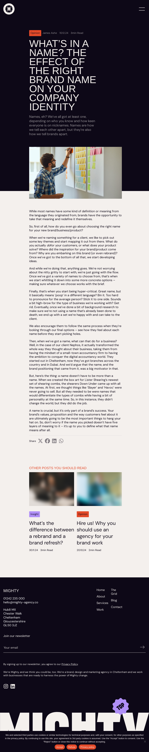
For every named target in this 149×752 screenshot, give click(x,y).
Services (102, 603)
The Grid (114, 592)
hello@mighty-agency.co (20, 602)
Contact (116, 607)
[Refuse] (144, 741)
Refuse (71, 747)
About (101, 596)
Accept (59, 747)
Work (100, 610)
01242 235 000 (14, 598)
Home (101, 590)
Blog (114, 600)
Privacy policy (87, 747)
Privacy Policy (70, 664)
